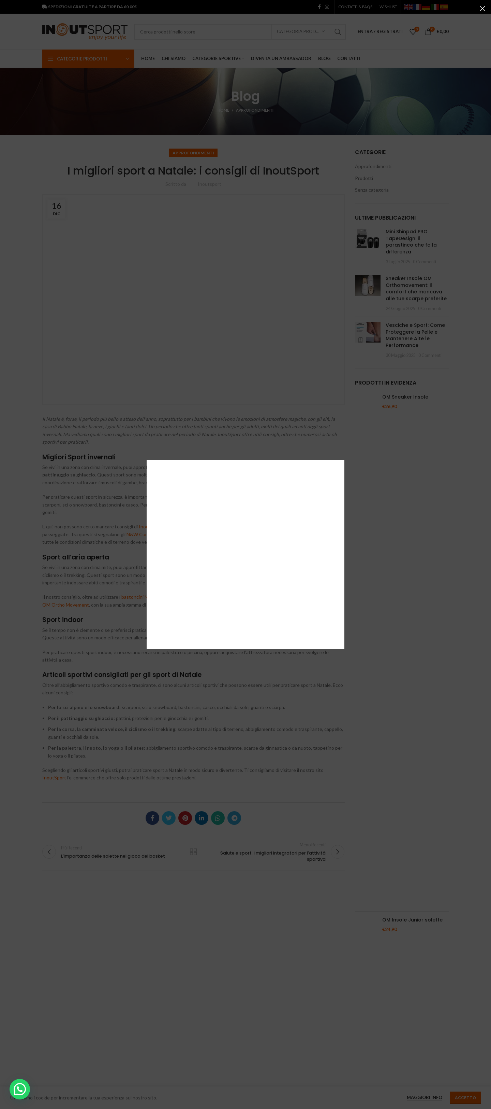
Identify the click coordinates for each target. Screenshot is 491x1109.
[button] (20, 1089)
